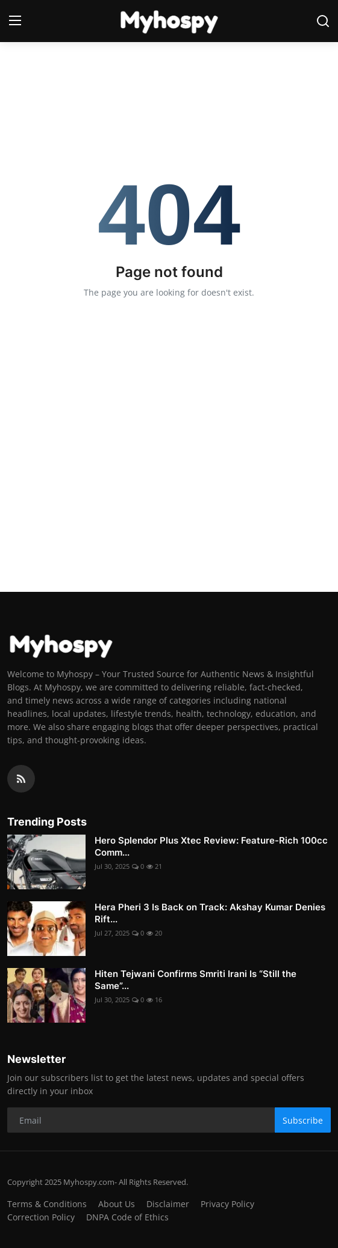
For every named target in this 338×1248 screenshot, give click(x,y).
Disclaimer (167, 1204)
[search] (323, 21)
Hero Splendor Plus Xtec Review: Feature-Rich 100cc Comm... (211, 846)
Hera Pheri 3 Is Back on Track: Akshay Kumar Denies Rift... (210, 913)
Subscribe (303, 1120)
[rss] (21, 779)
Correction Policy (41, 1217)
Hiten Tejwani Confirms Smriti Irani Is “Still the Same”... (195, 979)
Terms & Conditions (47, 1204)
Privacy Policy (227, 1204)
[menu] (15, 21)
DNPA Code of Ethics (127, 1217)
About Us (116, 1204)
